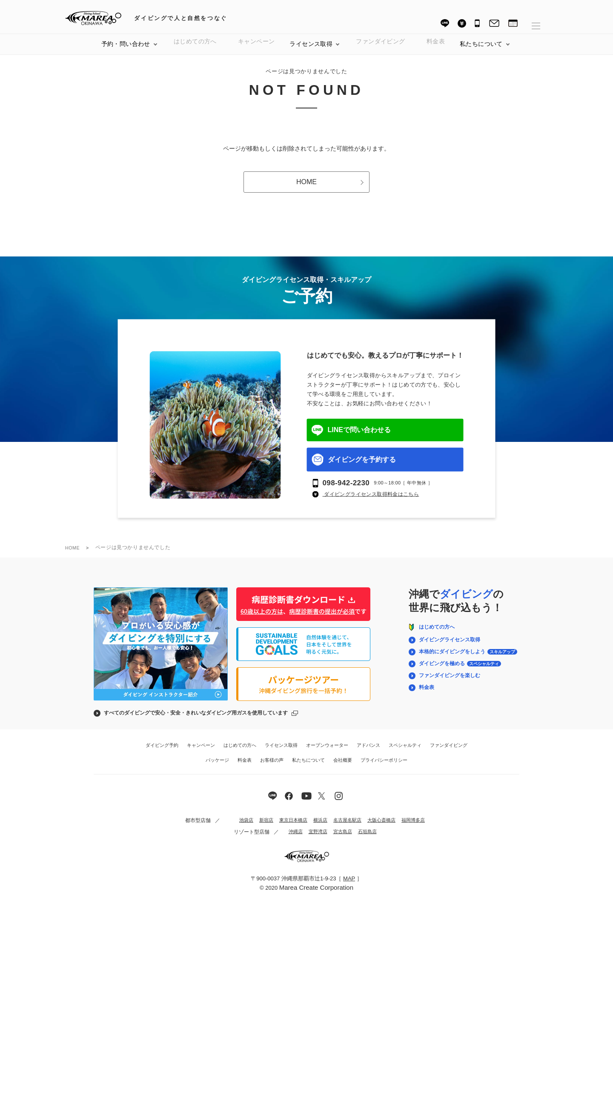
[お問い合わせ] (494, 24)
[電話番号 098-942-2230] (478, 24)
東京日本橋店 (283, 827)
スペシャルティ (405, 751)
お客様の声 (272, 766)
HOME (330, 188)
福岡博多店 (412, 827)
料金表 (436, 50)
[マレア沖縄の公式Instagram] (340, 802)
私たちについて (308, 766)
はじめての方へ (195, 50)
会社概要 (342, 766)
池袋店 (233, 827)
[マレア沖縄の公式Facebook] (290, 802)
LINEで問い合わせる (351, 437)
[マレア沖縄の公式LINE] (273, 802)
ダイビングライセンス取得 (449, 646)
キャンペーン (256, 50)
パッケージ (217, 766)
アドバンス (368, 751)
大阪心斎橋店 (378, 827)
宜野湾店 (314, 839)
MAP (349, 885)
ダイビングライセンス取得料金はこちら (371, 501)
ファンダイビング (448, 751)
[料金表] (462, 23)
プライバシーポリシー (384, 766)
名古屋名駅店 (341, 827)
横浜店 (312, 827)
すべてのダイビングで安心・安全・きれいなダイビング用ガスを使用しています (196, 720)
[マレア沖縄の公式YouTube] (323, 802)
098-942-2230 (346, 490)
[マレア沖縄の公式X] (306, 802)
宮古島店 (340, 839)
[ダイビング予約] (513, 24)
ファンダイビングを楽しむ (449, 682)
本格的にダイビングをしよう (467, 658)
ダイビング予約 (162, 751)
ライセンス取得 (310, 50)
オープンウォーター (327, 751)
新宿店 (254, 827)
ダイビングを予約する (354, 467)
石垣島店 (366, 839)
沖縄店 (290, 839)
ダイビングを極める (459, 670)
